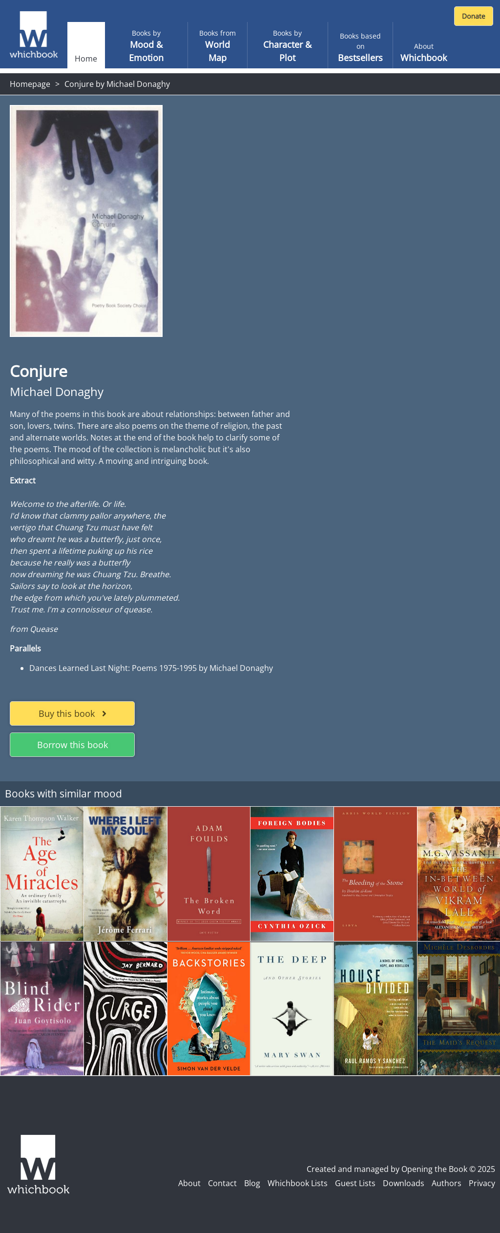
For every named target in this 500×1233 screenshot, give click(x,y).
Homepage (30, 84)
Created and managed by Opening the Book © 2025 (401, 1169)
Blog (252, 1183)
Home (86, 58)
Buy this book (72, 713)
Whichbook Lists (298, 1183)
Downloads (403, 1183)
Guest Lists (355, 1183)
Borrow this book (72, 745)
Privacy (482, 1183)
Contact (222, 1183)
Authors (446, 1183)
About (189, 1183)
